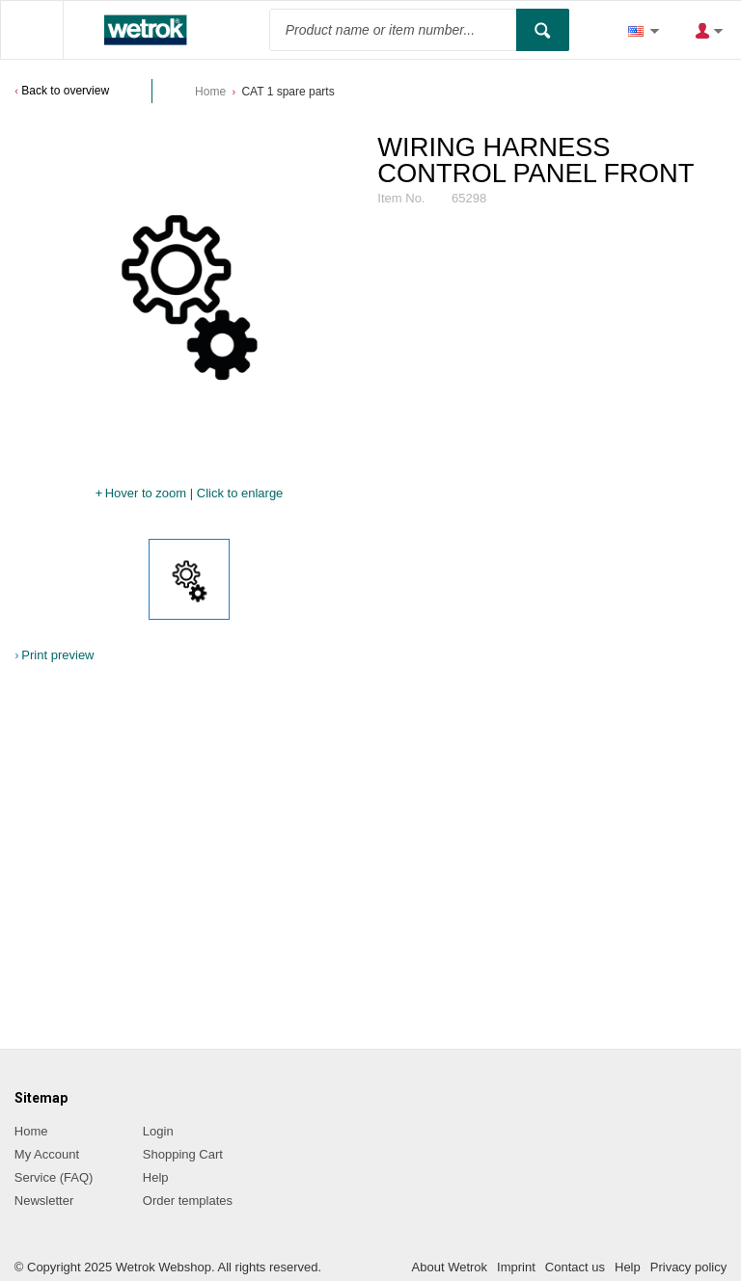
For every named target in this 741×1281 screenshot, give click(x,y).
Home (210, 91)
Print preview (57, 655)
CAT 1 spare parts (287, 91)
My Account (46, 1154)
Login (158, 1131)
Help (156, 1177)
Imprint (516, 1267)
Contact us (575, 1267)
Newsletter (43, 1200)
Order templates (188, 1200)
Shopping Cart (183, 1154)
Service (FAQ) (54, 1177)
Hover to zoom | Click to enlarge (194, 493)
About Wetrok (450, 1267)
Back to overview (65, 90)
